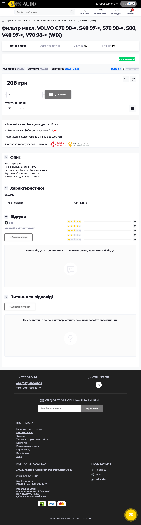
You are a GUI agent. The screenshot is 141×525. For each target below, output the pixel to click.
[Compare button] (133, 79)
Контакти (21, 443)
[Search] (72, 12)
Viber (98, 474)
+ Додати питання (20, 306)
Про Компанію (24, 432)
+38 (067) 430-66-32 (29, 383)
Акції (19, 456)
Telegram (101, 470)
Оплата (20, 436)
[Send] (132, 108)
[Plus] (44, 94)
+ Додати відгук (18, 237)
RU (124, 4)
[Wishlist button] (126, 79)
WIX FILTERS (72, 69)
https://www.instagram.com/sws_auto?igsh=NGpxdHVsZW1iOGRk (99, 385)
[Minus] (5, 94)
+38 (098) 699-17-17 (28, 387)
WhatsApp (101, 479)
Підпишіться (92, 408)
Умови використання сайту (32, 439)
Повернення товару (27, 446)
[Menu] (4, 3)
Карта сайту (23, 449)
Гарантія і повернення (29, 429)
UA (131, 4)
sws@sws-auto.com (27, 475)
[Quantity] (24, 94)
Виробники (23, 453)
